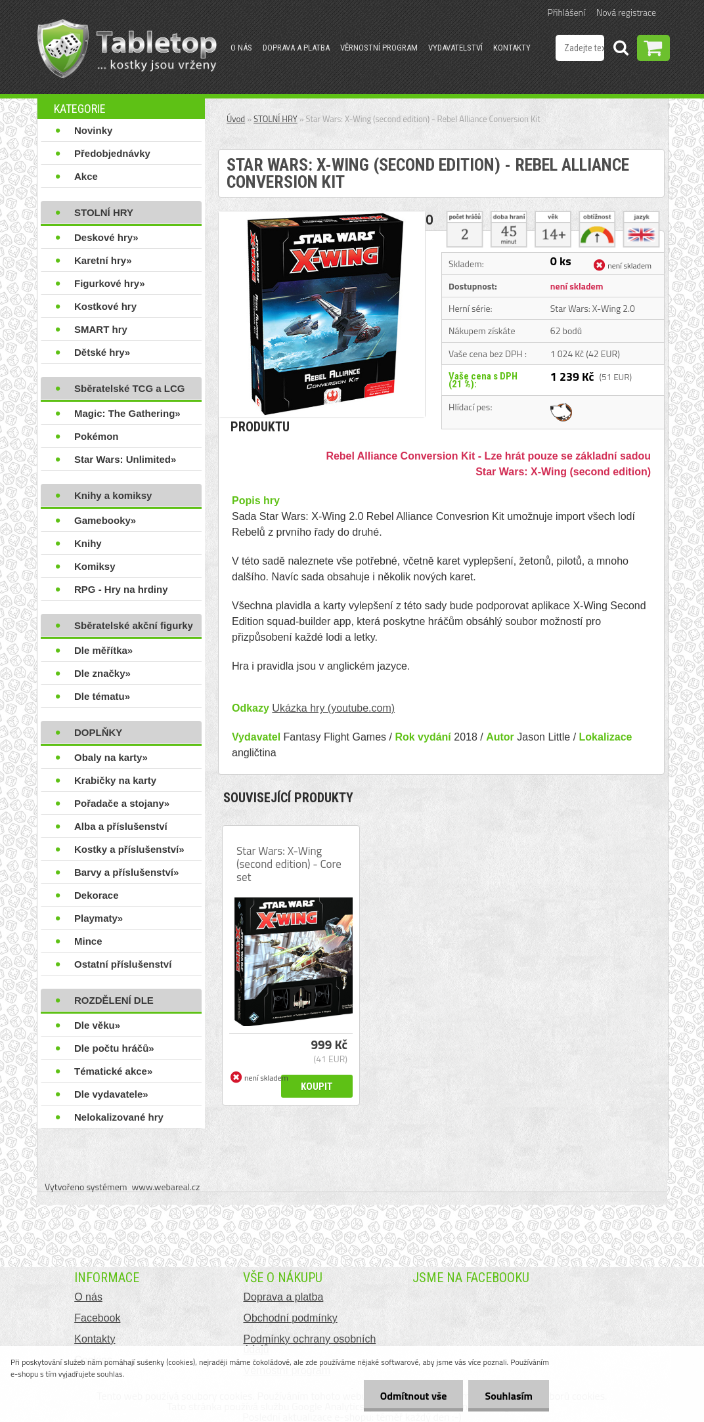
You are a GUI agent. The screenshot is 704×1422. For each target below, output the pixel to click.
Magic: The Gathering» (127, 413)
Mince (88, 941)
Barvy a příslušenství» (126, 872)
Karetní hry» (103, 260)
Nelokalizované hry (119, 1117)
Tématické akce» (113, 1071)
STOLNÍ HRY (103, 212)
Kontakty (512, 48)
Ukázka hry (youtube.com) (333, 708)
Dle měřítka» (103, 650)
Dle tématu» (102, 696)
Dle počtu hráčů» (114, 1048)
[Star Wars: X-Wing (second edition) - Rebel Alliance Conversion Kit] (322, 217)
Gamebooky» (105, 520)
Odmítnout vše (413, 1396)
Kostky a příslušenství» (129, 849)
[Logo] (127, 48)
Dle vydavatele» (111, 1094)
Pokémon (96, 436)
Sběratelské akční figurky (133, 625)
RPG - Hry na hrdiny (121, 589)
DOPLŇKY (98, 732)
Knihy (88, 543)
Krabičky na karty (115, 780)
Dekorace (96, 895)
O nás (241, 48)
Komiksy (95, 566)
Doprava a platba (296, 48)
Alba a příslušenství (120, 826)
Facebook (97, 1318)
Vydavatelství (455, 48)
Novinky (93, 130)
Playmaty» (98, 918)
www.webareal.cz (166, 1187)
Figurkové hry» (109, 283)
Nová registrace (626, 12)
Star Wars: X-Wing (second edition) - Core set (288, 864)
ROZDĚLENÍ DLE (114, 1000)
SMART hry (100, 329)
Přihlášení (566, 12)
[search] (620, 50)
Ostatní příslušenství (122, 964)
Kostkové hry (105, 306)
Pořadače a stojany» (121, 803)
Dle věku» (97, 1025)
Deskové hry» (106, 237)
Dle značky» (102, 673)
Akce (86, 176)
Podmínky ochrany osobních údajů (309, 1344)
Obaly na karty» (111, 757)
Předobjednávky (112, 153)
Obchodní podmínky (290, 1318)
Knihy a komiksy (113, 495)
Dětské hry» (102, 352)
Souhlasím (509, 1396)
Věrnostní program (379, 48)
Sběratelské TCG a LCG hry (129, 391)
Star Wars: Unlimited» (125, 459)
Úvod (236, 118)
